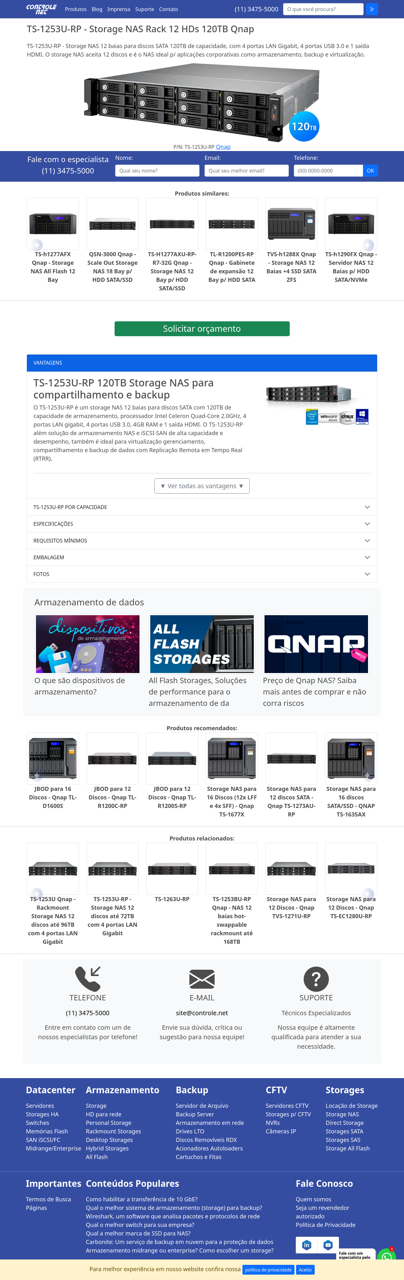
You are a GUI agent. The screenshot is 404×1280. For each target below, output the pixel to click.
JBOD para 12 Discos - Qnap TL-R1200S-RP (172, 797)
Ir (372, 9)
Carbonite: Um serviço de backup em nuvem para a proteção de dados (179, 1242)
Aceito (305, 1270)
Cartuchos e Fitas (199, 1157)
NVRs (273, 1122)
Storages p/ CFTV (288, 1114)
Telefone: (306, 157)
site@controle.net (202, 1013)
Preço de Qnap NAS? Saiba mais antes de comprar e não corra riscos (314, 691)
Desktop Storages (109, 1140)
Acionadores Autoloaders (209, 1148)
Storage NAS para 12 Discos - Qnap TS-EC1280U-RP (351, 907)
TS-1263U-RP (172, 899)
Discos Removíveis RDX (206, 1140)
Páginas (36, 1207)
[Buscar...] (323, 9)
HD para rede (104, 1114)
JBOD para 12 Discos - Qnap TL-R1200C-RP (112, 797)
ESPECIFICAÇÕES (53, 523)
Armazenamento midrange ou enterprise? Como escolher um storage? (180, 1250)
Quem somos (313, 1199)
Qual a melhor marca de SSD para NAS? (138, 1233)
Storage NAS (342, 1114)
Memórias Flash (47, 1131)
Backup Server (195, 1114)
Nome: (124, 157)
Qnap (223, 146)
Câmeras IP (281, 1131)
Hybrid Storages (107, 1148)
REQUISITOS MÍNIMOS (60, 540)
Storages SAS (343, 1140)
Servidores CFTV (287, 1105)
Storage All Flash (348, 1148)
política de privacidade (268, 1270)
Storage (96, 1105)
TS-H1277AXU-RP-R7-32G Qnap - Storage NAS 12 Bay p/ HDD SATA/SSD (172, 271)
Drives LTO (190, 1131)
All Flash (97, 1157)
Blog (97, 9)
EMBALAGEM (48, 557)
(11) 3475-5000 (256, 9)
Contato (168, 9)
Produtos (76, 9)
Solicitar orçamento (202, 328)
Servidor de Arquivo (202, 1105)
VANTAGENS (47, 362)
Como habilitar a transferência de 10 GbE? (142, 1199)
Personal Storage (108, 1122)
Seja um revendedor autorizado (322, 1212)
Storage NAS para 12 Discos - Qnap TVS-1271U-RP (291, 907)
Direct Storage (345, 1122)
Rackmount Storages (113, 1131)
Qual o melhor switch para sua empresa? (140, 1224)
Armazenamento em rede (210, 1122)
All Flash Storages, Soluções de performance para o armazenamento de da (198, 691)
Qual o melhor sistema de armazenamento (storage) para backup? (174, 1207)
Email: (213, 157)
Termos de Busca (48, 1199)
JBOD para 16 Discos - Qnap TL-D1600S (53, 797)
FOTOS (41, 574)
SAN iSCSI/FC (43, 1140)
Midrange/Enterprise (52, 1148)
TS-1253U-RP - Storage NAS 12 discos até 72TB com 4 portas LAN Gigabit (113, 916)
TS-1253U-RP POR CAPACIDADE (70, 507)
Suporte (144, 9)
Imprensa (119, 9)
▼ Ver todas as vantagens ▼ (202, 486)
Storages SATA (344, 1131)
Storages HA (42, 1114)
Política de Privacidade (325, 1224)
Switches (37, 1122)
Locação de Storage (352, 1105)
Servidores (40, 1105)
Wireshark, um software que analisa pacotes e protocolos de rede (173, 1216)
